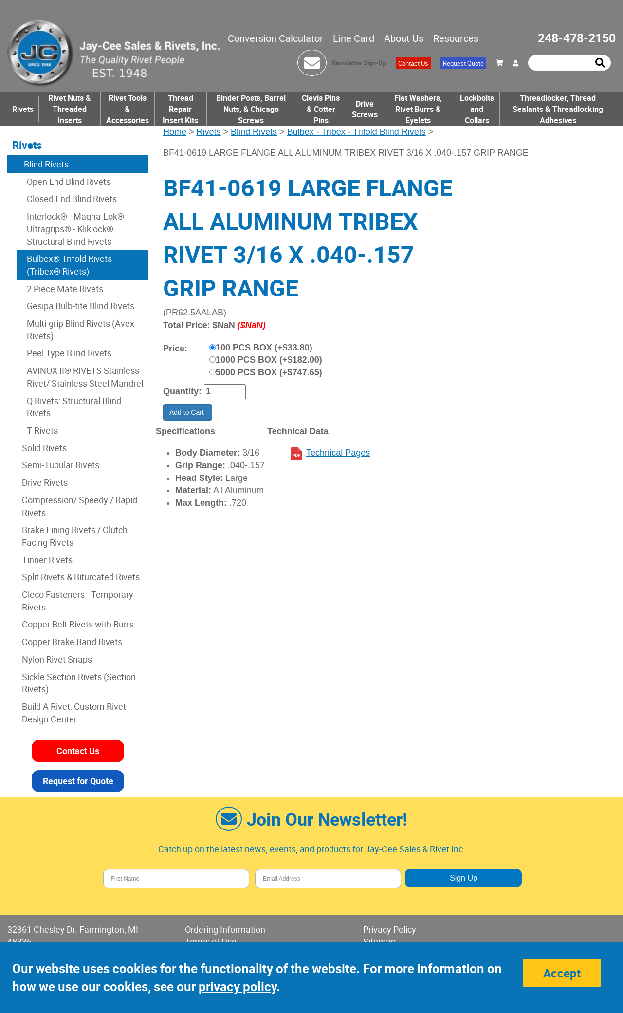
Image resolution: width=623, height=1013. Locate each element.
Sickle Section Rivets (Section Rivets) (79, 683)
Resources (455, 38)
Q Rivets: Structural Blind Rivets (74, 407)
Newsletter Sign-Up (358, 62)
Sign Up (463, 878)
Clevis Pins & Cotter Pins (321, 109)
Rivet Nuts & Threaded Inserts (69, 109)
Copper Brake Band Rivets (72, 641)
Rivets (23, 109)
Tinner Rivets (47, 560)
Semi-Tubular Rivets (60, 465)
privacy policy (237, 986)
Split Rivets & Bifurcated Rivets (81, 577)
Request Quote (463, 63)
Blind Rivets (254, 132)
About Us (403, 38)
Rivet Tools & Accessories (127, 109)
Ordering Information (225, 929)
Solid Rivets (44, 448)
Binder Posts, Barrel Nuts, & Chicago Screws (251, 109)
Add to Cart (187, 412)
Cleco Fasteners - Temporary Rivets (77, 601)
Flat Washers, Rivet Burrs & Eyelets (418, 109)
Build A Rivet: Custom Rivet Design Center (74, 712)
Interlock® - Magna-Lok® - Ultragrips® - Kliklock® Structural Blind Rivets (77, 228)
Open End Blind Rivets (68, 181)
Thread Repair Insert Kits (180, 109)
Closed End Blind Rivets (72, 198)
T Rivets (42, 430)
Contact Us (413, 63)
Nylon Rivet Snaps (57, 659)
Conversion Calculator (275, 38)
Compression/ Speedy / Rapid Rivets (79, 506)
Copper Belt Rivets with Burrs (78, 624)
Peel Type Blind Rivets (69, 353)
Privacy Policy (389, 929)
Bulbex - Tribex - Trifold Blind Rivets (356, 132)
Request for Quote (78, 781)
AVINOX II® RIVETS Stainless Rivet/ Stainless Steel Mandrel (85, 377)
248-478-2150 (577, 38)
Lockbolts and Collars (477, 109)
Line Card (353, 38)
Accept (562, 973)
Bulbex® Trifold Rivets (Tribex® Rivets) (69, 265)
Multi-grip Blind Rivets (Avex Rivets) (80, 329)
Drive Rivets (45, 482)
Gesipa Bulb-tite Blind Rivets (80, 306)
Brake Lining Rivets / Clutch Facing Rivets (75, 536)
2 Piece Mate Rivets (65, 289)
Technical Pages (338, 453)
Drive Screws (365, 109)
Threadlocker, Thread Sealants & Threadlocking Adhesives (558, 109)
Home (174, 132)
